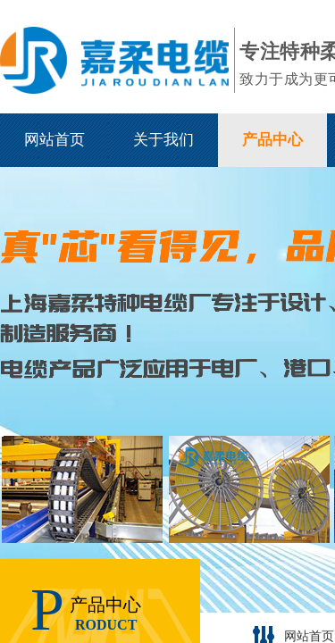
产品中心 (272, 139)
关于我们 (163, 139)
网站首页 (54, 139)
